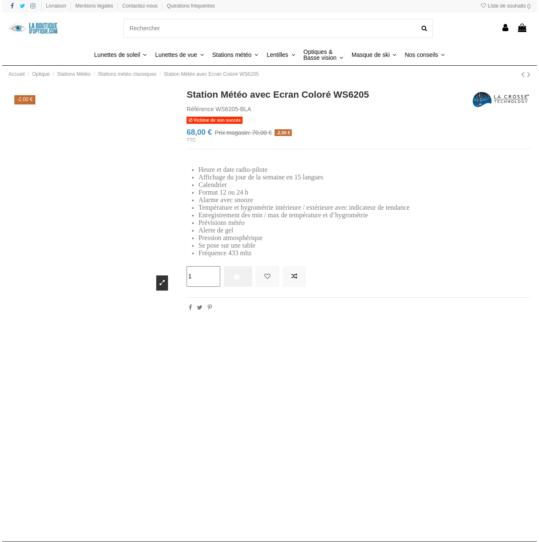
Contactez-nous (141, 6)
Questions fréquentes (191, 6)
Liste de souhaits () (505, 6)
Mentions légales (95, 6)
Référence (200, 109)
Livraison (56, 6)
